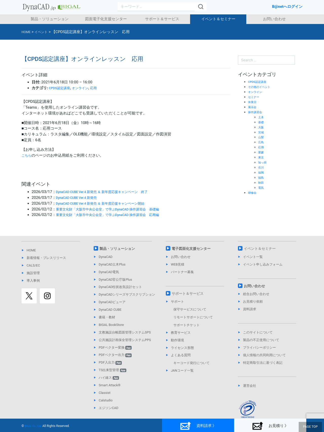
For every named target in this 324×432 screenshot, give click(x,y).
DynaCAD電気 (109, 272)
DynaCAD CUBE (110, 309)
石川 (261, 167)
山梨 (261, 137)
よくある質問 (181, 355)
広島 (261, 142)
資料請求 (249, 309)
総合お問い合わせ (256, 294)
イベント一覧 (253, 257)
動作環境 (177, 340)
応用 (100, 88)
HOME (31, 250)
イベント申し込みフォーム (262, 264)
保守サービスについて (189, 309)
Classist (104, 393)
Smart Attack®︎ (109, 385)
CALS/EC (33, 265)
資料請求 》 (198, 425)
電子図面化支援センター (191, 249)
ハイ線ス (109, 377)
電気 (261, 187)
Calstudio (106, 400)
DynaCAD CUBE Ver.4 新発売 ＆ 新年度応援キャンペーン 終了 (109, 191)
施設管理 (33, 273)
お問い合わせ (274, 19)
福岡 (261, 172)
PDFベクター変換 (115, 347)
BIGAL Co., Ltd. (35, 426)
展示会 (253, 107)
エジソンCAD (108, 408)
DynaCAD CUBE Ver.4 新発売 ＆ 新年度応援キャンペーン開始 (107, 203)
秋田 (261, 182)
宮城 (261, 132)
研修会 (253, 193)
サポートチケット (186, 325)
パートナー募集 (182, 272)
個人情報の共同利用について (264, 355)
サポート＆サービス (162, 19)
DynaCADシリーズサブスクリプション (127, 294)
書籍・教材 (107, 317)
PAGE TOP (311, 427)
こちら (27, 155)
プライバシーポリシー (259, 347)
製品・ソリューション (50, 19)
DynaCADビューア (112, 302)
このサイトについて (258, 332)
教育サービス (181, 332)
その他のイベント (261, 87)
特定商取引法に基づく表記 (262, 363)
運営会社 (249, 386)
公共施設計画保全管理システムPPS (125, 340)
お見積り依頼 (253, 301)
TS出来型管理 (112, 370)
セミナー (254, 97)
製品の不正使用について (261, 340)
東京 (261, 157)
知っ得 (263, 162)
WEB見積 (177, 264)
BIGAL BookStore (111, 325)
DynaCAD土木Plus (112, 264)
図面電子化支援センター (106, 19)
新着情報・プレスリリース (46, 258)
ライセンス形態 (182, 348)
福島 (261, 177)
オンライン (84, 88)
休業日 (253, 102)
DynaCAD (105, 257)
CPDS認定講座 (61, 88)
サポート (177, 301)
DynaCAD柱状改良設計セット (120, 287)
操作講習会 (256, 112)
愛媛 (261, 152)
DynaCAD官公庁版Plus (115, 279)
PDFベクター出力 (115, 355)
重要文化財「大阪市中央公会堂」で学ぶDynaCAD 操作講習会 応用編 (115, 214)
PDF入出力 (110, 362)
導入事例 (33, 280)
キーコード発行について (191, 363)
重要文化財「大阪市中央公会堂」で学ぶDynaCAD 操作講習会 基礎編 (115, 209)
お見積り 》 (270, 425)
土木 (261, 117)
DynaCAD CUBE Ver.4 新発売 (80, 197)
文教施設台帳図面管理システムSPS (125, 332)
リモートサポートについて (193, 317)
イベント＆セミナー (218, 19)
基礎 (261, 122)
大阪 (261, 127)
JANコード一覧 (182, 370)
